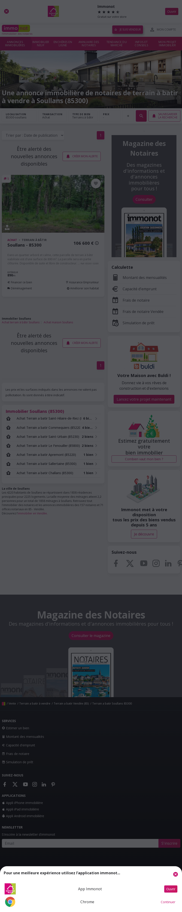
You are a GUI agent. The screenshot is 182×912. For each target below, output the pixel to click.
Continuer (168, 902)
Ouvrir (170, 889)
